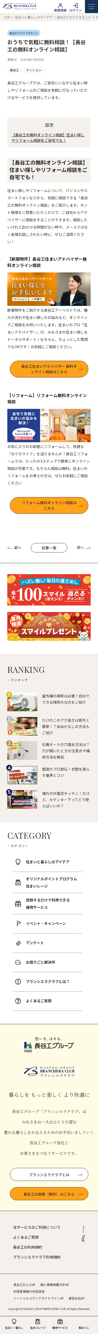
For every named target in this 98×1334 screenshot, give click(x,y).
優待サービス (60, 1328)
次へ (84, 547)
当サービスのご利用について (37, 1227)
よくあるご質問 (38, 1000)
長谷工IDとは (22, 1284)
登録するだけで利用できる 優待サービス (48, 903)
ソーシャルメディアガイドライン (36, 1298)
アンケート (35, 942)
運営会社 (74, 1298)
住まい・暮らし (14, 1328)
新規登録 (60, 10)
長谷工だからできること (74, 17)
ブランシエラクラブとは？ (48, 981)
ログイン (75, 10)
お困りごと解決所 (40, 962)
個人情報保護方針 (52, 1284)
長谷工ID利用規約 (27, 1247)
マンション (34, 70)
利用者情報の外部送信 (29, 1291)
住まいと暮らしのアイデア (34, 17)
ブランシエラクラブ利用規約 (37, 1257)
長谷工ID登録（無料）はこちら (53, 1194)
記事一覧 (49, 547)
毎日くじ (84, 1328)
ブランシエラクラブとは (56, 1174)
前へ (14, 547)
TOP (7, 17)
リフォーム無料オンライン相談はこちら (49, 505)
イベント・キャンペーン (46, 923)
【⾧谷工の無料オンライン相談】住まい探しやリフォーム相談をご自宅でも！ (48, 137)
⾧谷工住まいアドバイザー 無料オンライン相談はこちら (49, 369)
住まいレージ (37, 1328)
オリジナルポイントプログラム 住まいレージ (51, 882)
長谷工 (14, 70)
